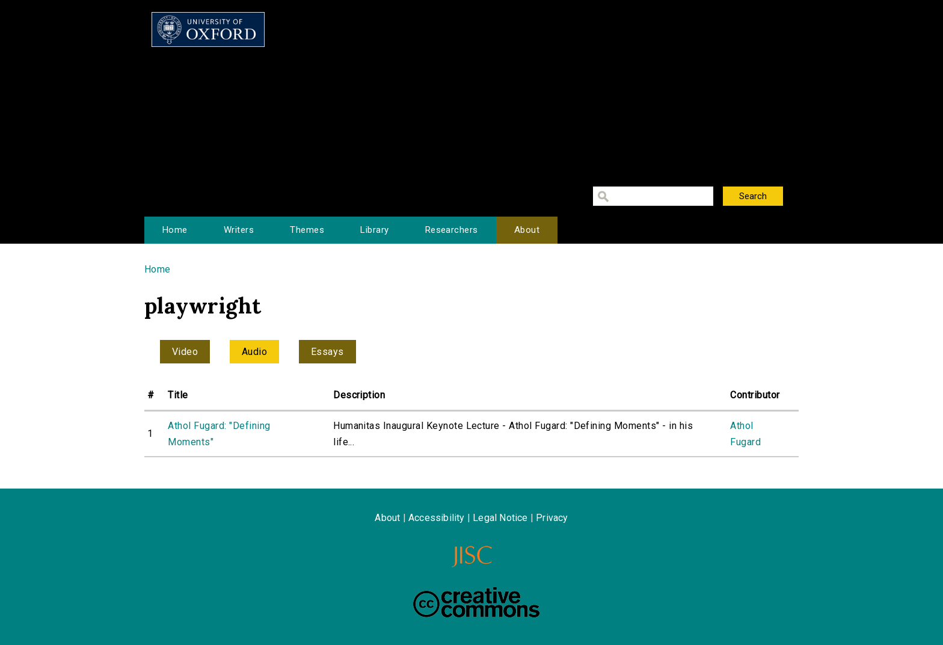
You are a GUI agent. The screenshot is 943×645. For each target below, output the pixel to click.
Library (374, 229)
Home (175, 229)
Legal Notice (500, 517)
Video (185, 351)
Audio (254, 351)
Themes (307, 229)
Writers (239, 229)
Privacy (552, 517)
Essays (327, 351)
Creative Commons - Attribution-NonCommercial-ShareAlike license (476, 602)
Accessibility (436, 517)
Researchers (451, 229)
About (526, 229)
